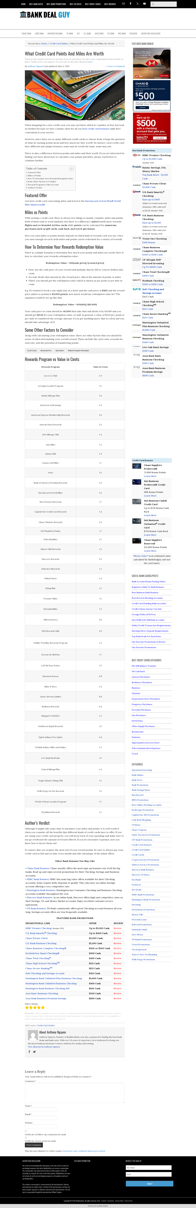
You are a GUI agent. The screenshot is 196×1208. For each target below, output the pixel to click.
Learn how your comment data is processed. (83, 1151)
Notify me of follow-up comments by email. (45, 1134)
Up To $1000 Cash (152, 267)
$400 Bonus (148, 242)
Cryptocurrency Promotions (145, 859)
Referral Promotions (142, 924)
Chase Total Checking (38, 958)
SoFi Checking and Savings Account (45, 973)
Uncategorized (139, 949)
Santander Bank (139, 929)
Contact (103, 1200)
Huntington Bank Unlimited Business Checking (51, 983)
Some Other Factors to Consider (42, 181)
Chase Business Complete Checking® (46, 948)
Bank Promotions (140, 785)
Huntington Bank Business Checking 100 (47, 988)
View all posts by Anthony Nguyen (44, 1046)
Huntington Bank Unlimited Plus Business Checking (54, 978)
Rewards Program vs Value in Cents (43, 184)
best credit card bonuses (95, 128)
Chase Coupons (139, 830)
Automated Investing (142, 770)
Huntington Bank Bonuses (41, 890)
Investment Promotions (143, 909)
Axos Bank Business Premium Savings (46, 998)
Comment (30, 1081)
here (90, 62)
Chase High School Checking (43, 963)
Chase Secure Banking (39, 968)
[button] (31, 350)
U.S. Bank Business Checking (41, 943)
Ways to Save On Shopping (144, 954)
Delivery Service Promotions (145, 864)
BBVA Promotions (140, 800)
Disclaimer (111, 1200)
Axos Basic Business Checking (42, 993)
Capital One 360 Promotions (145, 815)
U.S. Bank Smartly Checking (41, 933)
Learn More (150, 476)
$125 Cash (147, 309)
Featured (136, 884)
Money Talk (137, 914)
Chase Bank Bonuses (38, 868)
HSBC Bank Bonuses (38, 879)
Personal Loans (139, 919)
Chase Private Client (37, 938)
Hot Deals (136, 889)
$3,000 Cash (149, 187)
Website (28, 1122)
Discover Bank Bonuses (39, 897)
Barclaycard (137, 795)
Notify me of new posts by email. (40, 1141)
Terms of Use (128, 1200)
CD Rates (136, 825)
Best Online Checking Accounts (147, 805)
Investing (136, 904)
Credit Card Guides (45, 1025)
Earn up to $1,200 (151, 222)
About (98, 1200)
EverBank (136, 879)
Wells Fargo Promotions (143, 959)
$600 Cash (148, 375)
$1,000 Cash (148, 329)
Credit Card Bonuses (142, 845)
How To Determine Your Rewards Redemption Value (50, 178)
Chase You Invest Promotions (146, 835)
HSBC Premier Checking (39, 928)
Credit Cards (138, 854)
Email (28, 1114)
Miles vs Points (34, 175)
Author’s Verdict (35, 187)
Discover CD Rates (141, 874)
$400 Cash (148, 275)
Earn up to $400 (151, 199)
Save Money (137, 934)
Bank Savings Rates (141, 790)
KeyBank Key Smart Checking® (42, 953)
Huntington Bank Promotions (146, 899)
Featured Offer (34, 172)
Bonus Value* (141, 555)
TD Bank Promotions (142, 939)
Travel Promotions (141, 944)
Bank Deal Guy (45, 14)
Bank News (137, 780)
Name (28, 1106)
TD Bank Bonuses (36, 908)
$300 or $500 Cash (152, 254)
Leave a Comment (116, 66)
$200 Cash (148, 350)
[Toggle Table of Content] (70, 169)
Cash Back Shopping (141, 820)
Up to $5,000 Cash (152, 158)
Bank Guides (137, 775)
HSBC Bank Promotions (143, 894)
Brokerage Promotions (143, 810)
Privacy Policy (119, 1200)
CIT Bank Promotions (142, 840)
